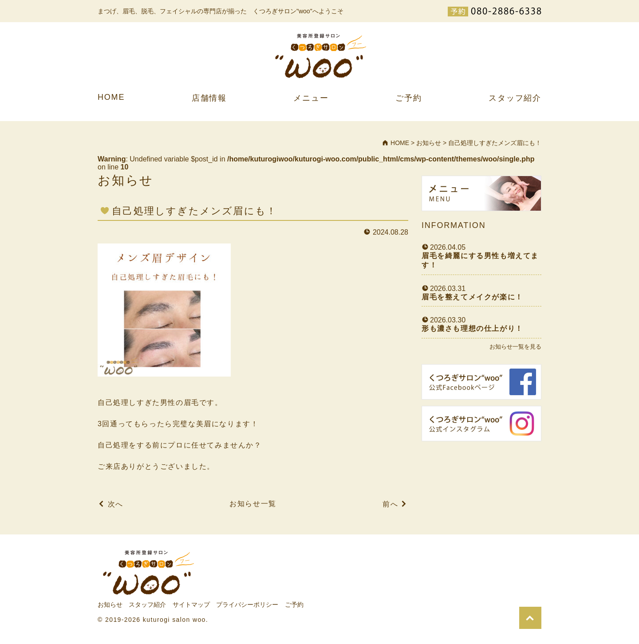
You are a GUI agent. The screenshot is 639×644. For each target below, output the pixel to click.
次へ (115, 504)
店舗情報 (209, 98)
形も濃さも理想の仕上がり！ (472, 328)
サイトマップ (191, 604)
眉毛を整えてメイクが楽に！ (472, 297)
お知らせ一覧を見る (515, 346)
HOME (111, 97)
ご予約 (408, 98)
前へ (390, 504)
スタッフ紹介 (515, 98)
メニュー (310, 98)
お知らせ (110, 604)
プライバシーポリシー (247, 604)
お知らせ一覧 (252, 503)
